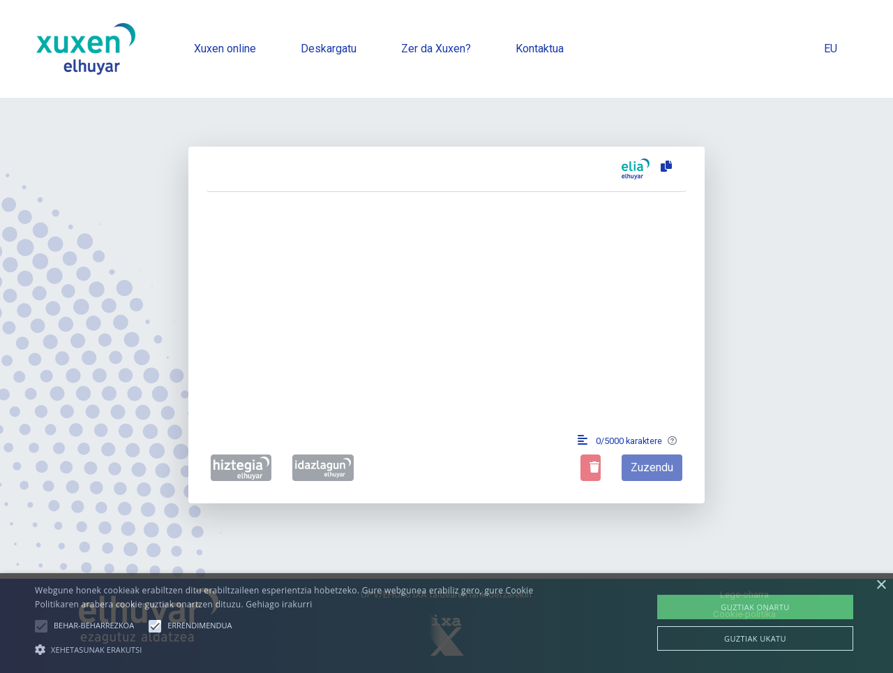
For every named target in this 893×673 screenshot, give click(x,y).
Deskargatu (329, 48)
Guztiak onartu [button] (755, 607)
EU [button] (830, 48)
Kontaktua (540, 48)
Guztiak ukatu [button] (755, 638)
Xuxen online (225, 48)
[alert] (446, 623)
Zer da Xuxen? (436, 48)
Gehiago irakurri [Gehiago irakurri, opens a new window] (279, 604)
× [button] (881, 585)
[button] (41, 626)
